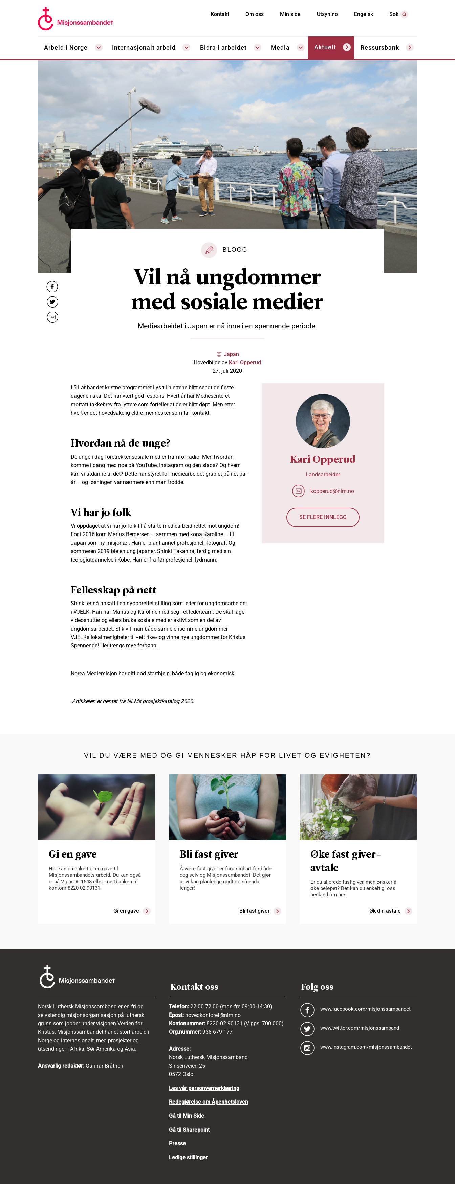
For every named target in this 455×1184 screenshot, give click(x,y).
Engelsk (363, 14)
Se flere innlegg (323, 517)
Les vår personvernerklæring (204, 1088)
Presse (177, 1143)
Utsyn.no (327, 14)
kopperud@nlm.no (332, 491)
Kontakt (220, 14)
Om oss (254, 14)
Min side (290, 14)
